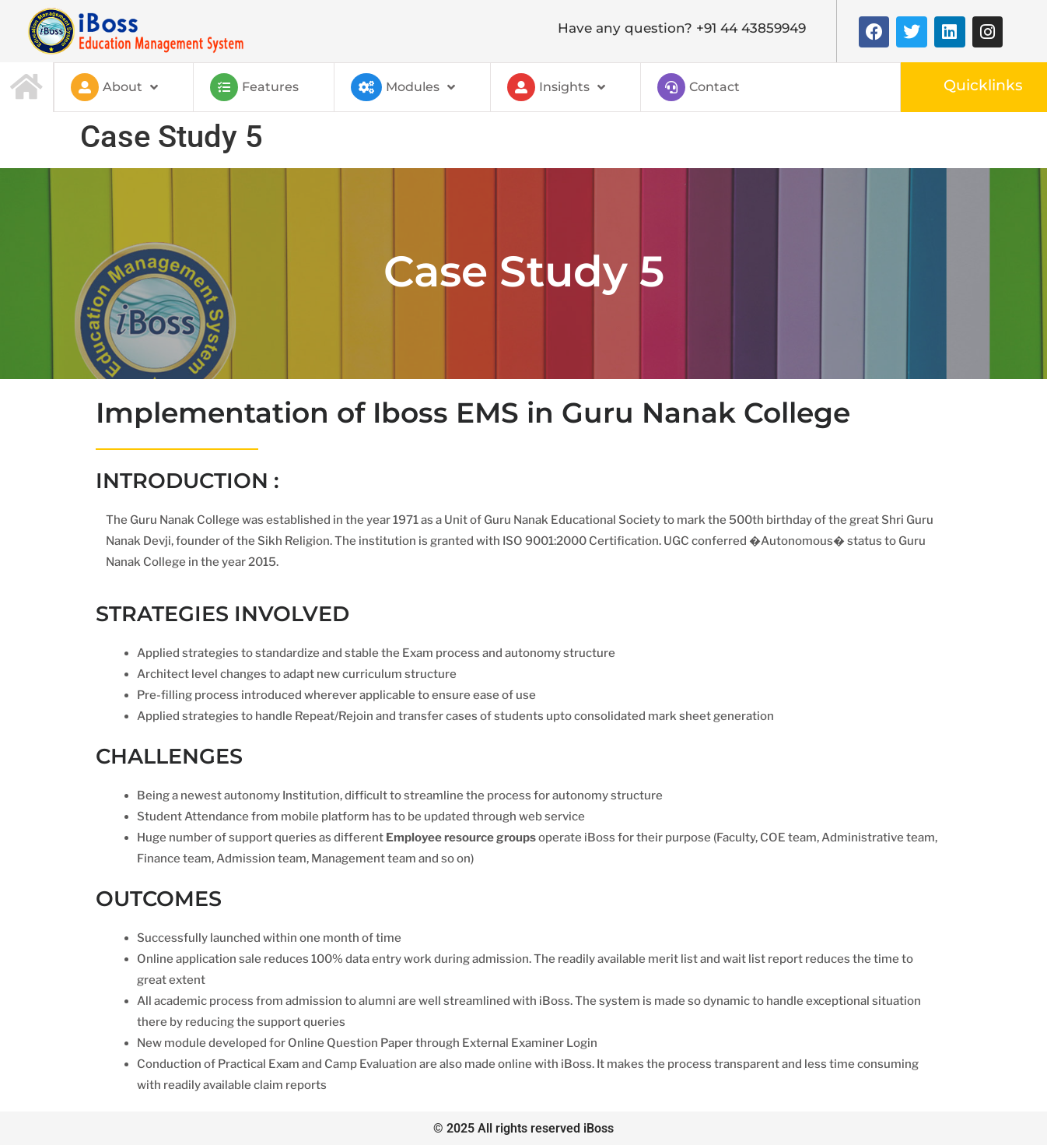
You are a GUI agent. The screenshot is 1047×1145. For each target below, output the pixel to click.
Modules (403, 87)
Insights (556, 87)
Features (254, 87)
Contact (698, 87)
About (114, 87)
